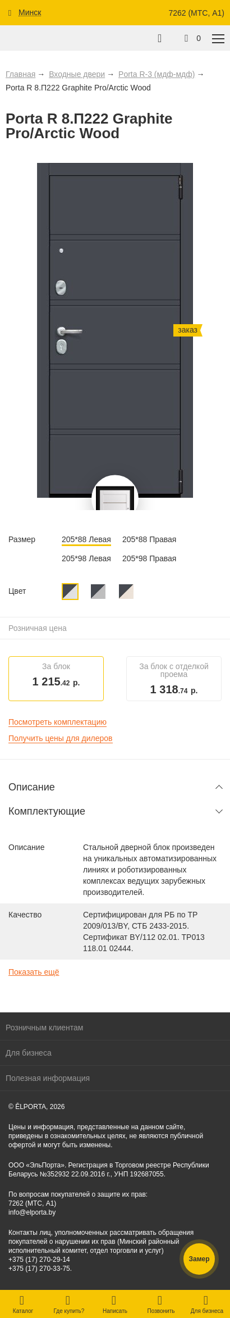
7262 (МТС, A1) (196, 12)
